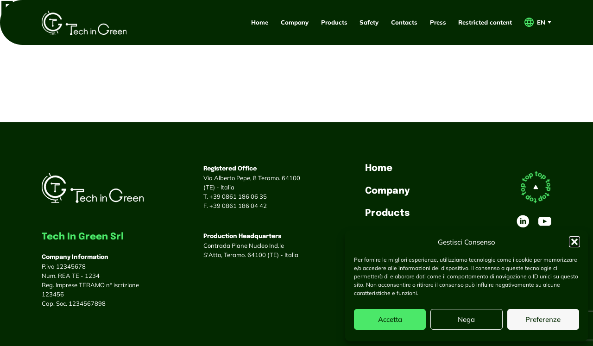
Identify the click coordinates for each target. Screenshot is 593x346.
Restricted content (485, 22)
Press (438, 22)
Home (259, 22)
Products (334, 22)
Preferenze (543, 319)
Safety (369, 22)
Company (295, 22)
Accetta (390, 319)
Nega (466, 319)
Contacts (404, 22)
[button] (574, 241)
